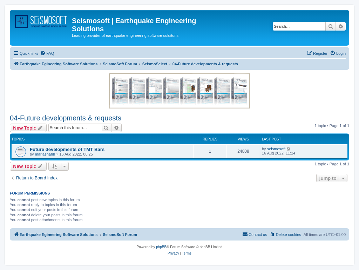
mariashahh (45, 154)
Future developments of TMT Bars (67, 149)
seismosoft (276, 149)
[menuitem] (47, 53)
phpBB (161, 247)
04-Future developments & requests (65, 118)
